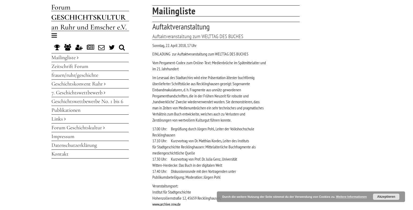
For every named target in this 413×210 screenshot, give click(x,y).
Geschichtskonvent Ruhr (78, 84)
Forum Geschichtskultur (78, 128)
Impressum (62, 136)
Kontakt (59, 154)
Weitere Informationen (351, 196)
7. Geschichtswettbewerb (78, 92)
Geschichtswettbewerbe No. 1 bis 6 (87, 101)
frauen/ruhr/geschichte (74, 75)
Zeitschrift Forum (69, 66)
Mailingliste (65, 57)
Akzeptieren (386, 197)
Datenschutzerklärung (74, 145)
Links (58, 119)
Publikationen (65, 110)
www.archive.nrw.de (166, 204)
